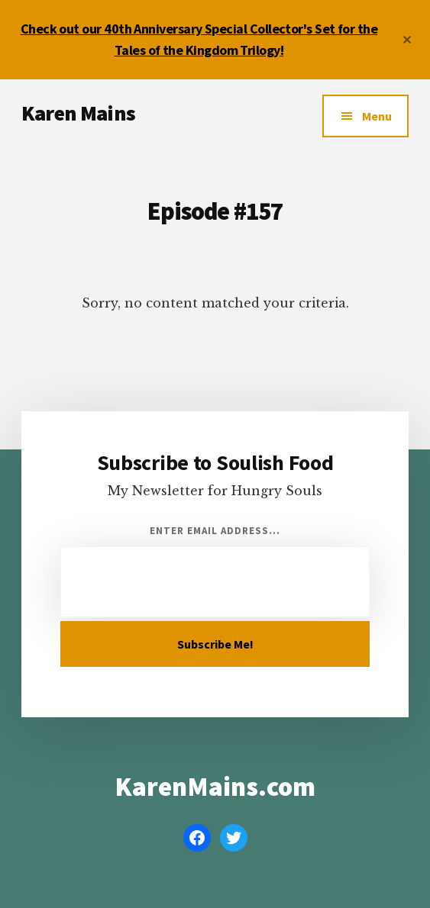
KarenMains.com (215, 786)
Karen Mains (78, 113)
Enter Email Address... (215, 530)
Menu (377, 116)
